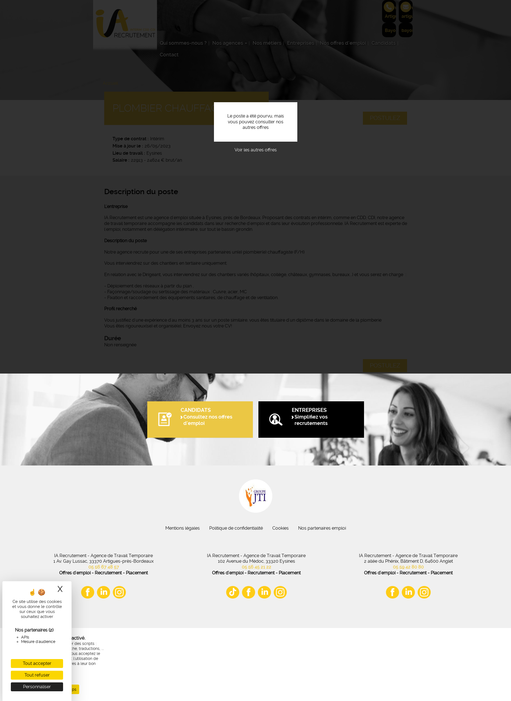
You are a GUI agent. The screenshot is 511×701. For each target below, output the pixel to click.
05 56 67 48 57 (103, 567)
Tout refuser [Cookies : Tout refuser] (37, 675)
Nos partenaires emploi (322, 528)
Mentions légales (182, 528)
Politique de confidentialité (236, 528)
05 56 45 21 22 (256, 567)
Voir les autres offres (256, 149)
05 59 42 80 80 (408, 567)
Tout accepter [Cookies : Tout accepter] (37, 663)
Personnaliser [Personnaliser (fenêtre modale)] (37, 686)
